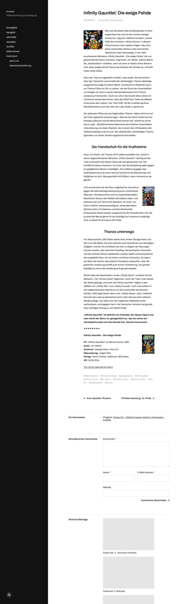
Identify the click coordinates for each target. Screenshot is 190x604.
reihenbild (11, 37)
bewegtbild (11, 27)
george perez (128, 376)
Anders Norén (163, 593)
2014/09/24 (89, 20)
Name (106, 472)
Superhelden (117, 20)
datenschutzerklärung (20, 65)
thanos (110, 382)
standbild (10, 42)
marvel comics (122, 379)
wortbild (10, 46)
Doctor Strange (110, 376)
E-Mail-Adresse (146, 472)
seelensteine (96, 382)
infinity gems (144, 376)
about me (14, 61)
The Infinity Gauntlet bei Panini (99, 367)
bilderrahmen (13, 51)
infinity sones (91, 379)
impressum (11, 56)
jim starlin (106, 379)
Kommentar (109, 439)
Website (107, 487)
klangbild (10, 32)
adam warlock (92, 376)
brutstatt (10, 11)
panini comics (139, 379)
